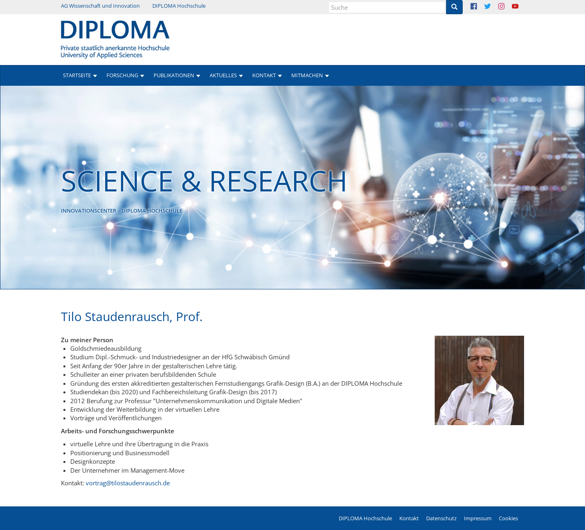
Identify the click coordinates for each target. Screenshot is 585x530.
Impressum (478, 518)
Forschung (122, 75)
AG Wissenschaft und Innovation (100, 5)
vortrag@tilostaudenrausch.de (128, 483)
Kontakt (409, 518)
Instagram (507, 7)
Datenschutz (441, 518)
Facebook (480, 7)
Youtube (521, 7)
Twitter (493, 7)
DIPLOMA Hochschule (179, 5)
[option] (292, 187)
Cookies (508, 518)
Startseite (77, 75)
